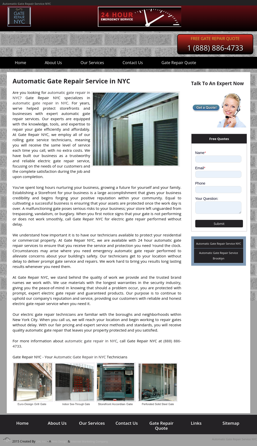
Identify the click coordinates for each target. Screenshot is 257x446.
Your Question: (206, 199)
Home (20, 62)
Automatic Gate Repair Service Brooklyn (218, 255)
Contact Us (132, 62)
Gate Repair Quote (178, 62)
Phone (200, 183)
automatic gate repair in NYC (40, 102)
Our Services (92, 62)
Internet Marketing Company (89, 441)
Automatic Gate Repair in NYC (80, 356)
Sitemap (230, 423)
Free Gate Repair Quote (215, 38)
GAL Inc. (41, 441)
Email (200, 168)
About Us (53, 62)
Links (196, 423)
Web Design (59, 441)
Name (200, 153)
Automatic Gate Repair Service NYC (218, 243)
